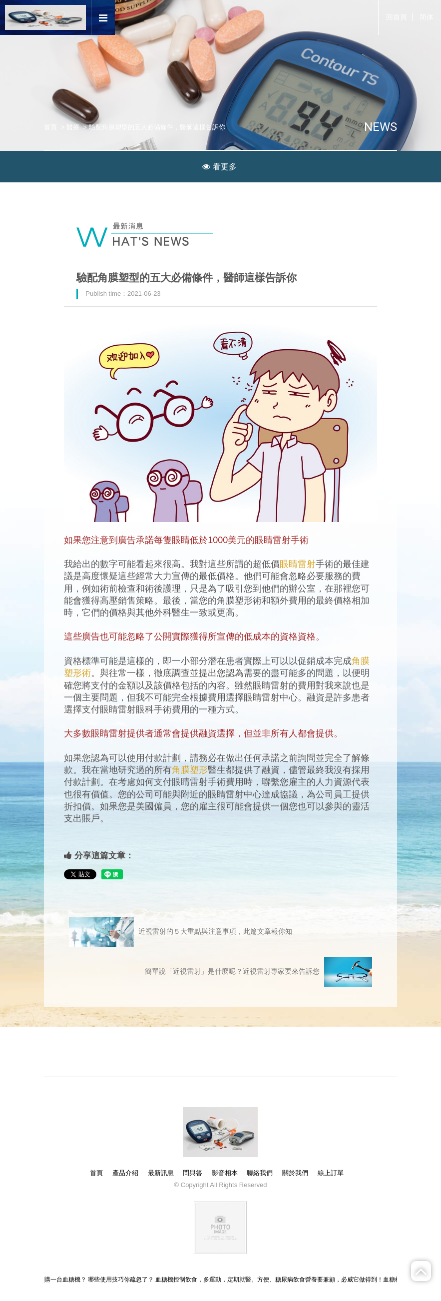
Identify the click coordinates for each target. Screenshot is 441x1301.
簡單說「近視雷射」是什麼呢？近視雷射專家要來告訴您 (258, 972)
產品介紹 (125, 1173)
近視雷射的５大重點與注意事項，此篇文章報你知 (180, 932)
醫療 (72, 127)
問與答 (192, 1173)
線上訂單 (331, 1173)
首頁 (50, 127)
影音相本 (225, 1173)
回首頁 (396, 17)
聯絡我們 (260, 1173)
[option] (220, 89)
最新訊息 (161, 1173)
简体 (427, 17)
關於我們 (295, 1173)
